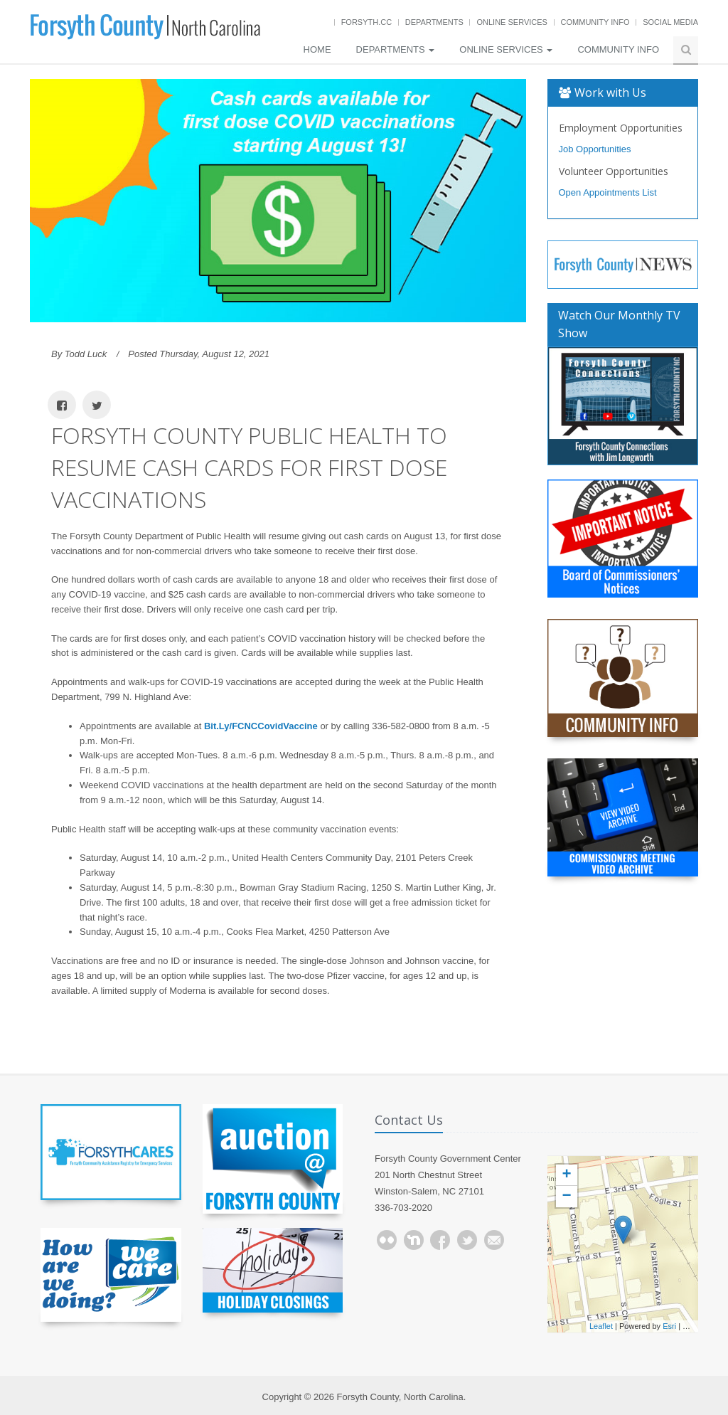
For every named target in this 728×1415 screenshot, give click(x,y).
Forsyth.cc (366, 22)
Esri (669, 1326)
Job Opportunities (595, 149)
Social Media (670, 22)
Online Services (511, 22)
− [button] (566, 1196)
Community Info (595, 22)
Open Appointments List (608, 192)
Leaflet (601, 1326)
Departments (434, 22)
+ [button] (566, 1175)
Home (317, 49)
